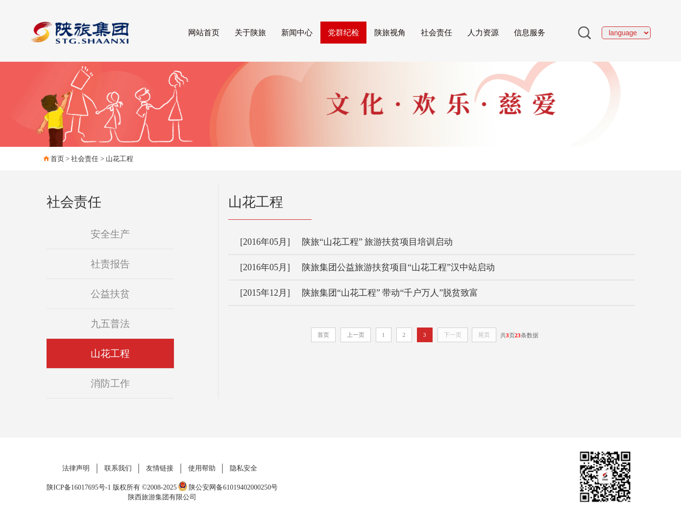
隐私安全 (243, 468)
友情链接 (159, 468)
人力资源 (483, 32)
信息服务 (529, 32)
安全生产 (110, 234)
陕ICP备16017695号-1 (79, 487)
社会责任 (436, 32)
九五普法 (110, 323)
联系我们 (118, 468)
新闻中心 (297, 32)
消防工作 (110, 383)
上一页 (356, 334)
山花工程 (119, 159)
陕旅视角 (390, 32)
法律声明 (76, 468)
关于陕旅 (250, 32)
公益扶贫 (110, 293)
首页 (57, 159)
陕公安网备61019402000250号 (228, 487)
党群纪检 (343, 32)
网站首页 (203, 32)
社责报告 (110, 263)
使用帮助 (202, 468)
